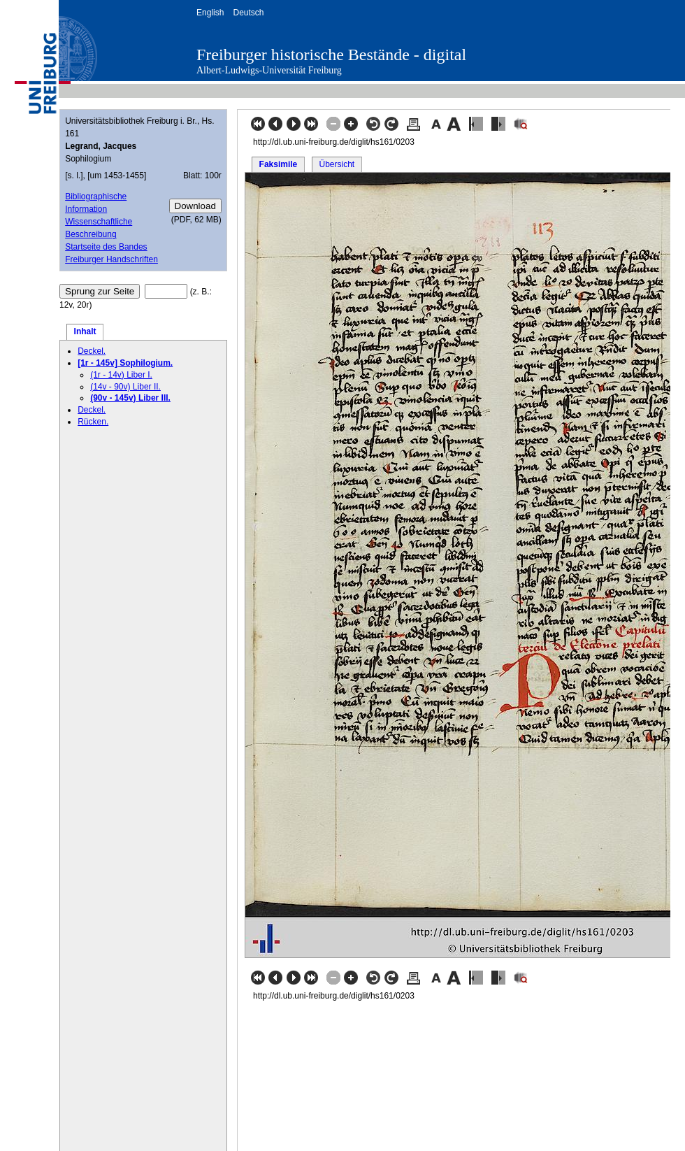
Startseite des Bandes (106, 247)
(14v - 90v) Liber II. (125, 387)
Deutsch (248, 12)
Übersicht (336, 164)
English (210, 12)
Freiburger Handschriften (111, 259)
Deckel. (92, 351)
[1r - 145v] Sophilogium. (125, 363)
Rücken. (93, 422)
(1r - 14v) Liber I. (121, 375)
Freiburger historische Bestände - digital (331, 54)
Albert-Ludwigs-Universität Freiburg (269, 70)
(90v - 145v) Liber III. (130, 398)
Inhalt (85, 331)
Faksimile (278, 164)
